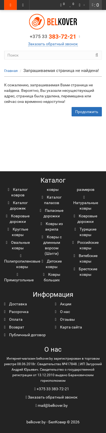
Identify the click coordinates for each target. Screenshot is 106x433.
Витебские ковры (85, 258)
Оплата (13, 319)
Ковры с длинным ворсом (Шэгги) (51, 245)
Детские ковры (51, 264)
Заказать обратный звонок (53, 44)
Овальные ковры (17, 245)
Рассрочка (16, 311)
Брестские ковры (85, 272)
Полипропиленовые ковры (22, 261)
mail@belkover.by (52, 405)
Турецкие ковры (85, 232)
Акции (63, 304)
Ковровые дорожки (17, 219)
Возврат (14, 327)
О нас (62, 311)
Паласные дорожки (51, 213)
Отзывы (65, 319)
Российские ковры (85, 245)
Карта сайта (68, 327)
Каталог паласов (51, 200)
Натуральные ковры (85, 203)
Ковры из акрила (51, 226)
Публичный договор (25, 335)
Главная (11, 71)
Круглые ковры (17, 232)
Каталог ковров (18, 192)
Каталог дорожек (18, 205)
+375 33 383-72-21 (53, 389)
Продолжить (86, 111)
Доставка (15, 304)
